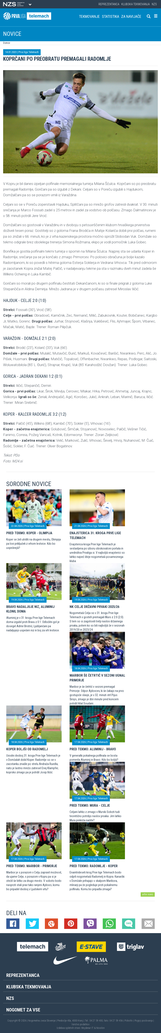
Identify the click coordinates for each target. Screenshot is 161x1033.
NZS (154, 4)
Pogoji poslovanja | (144, 1020)
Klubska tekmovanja (135, 4)
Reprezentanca (109, 4)
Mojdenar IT (87, 1028)
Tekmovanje (89, 16)
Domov (6, 42)
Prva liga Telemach (28, 52)
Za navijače (131, 16)
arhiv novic (147, 894)
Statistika (110, 16)
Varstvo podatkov (80, 1024)
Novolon (100, 1028)
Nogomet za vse (23, 1009)
